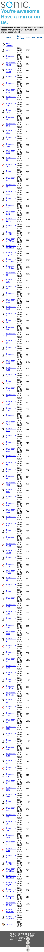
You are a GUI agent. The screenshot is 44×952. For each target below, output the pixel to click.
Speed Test (21, 937)
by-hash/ (9, 924)
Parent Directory (9, 45)
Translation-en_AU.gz (11, 240)
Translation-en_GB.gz (11, 260)
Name (8, 37)
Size (28, 37)
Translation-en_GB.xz (11, 267)
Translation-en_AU (11, 233)
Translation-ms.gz (11, 545)
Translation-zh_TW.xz (11, 917)
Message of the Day (21, 939)
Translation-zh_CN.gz (11, 870)
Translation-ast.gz (11, 64)
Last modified (21, 37)
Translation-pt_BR (11, 680)
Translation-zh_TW (11, 904)
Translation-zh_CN (11, 863)
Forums (20, 936)
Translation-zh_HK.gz (11, 890)
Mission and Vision (13, 938)
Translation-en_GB (11, 253)
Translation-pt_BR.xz (11, 694)
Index (8, 50)
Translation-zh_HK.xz (11, 897)
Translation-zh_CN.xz (11, 877)
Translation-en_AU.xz (11, 247)
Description (36, 37)
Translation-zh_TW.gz (11, 911)
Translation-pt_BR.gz (11, 687)
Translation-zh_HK (11, 883)
